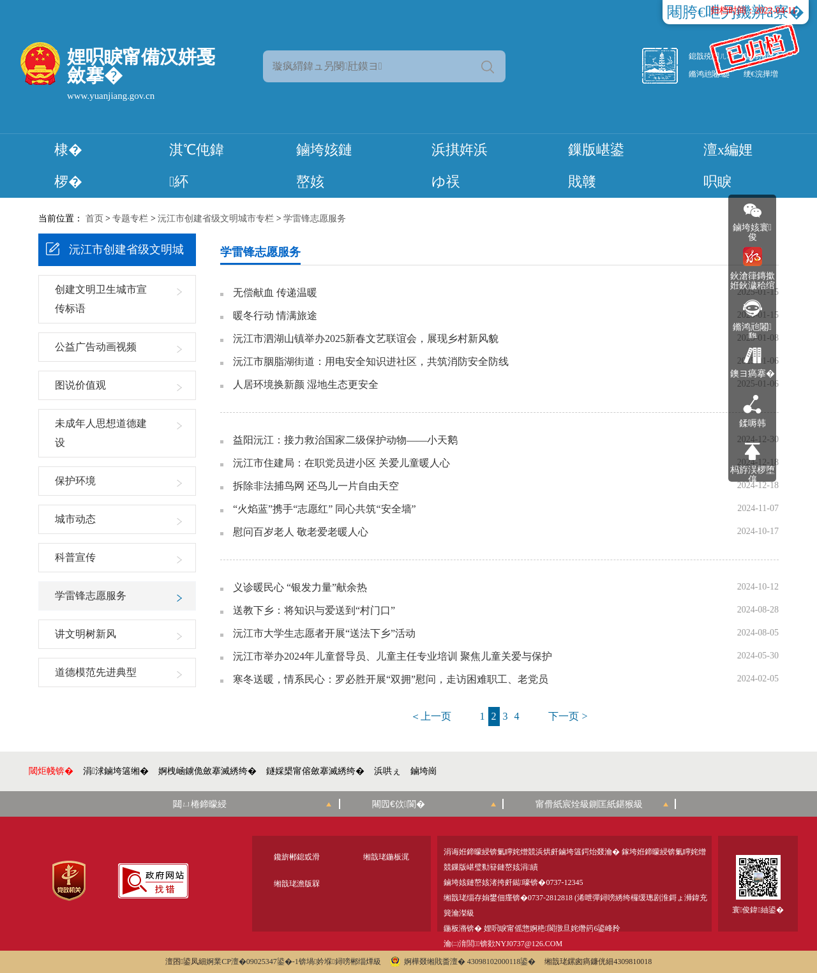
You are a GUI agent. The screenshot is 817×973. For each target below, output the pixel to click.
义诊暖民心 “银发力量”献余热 (300, 588)
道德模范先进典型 (96, 672)
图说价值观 (80, 385)
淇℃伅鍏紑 (196, 165)
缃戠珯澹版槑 (297, 883)
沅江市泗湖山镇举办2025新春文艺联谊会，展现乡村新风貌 (365, 339)
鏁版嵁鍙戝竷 (596, 165)
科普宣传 (75, 557)
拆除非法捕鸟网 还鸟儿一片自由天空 (316, 486)
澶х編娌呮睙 (728, 165)
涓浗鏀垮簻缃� (116, 771)
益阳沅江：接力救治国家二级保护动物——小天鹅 (345, 440)
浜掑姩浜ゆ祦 (459, 165)
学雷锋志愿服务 (314, 218)
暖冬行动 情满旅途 (275, 316)
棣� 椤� (68, 165)
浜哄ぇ (387, 771)
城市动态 (75, 519)
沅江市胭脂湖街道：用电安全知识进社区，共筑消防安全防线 (371, 362)
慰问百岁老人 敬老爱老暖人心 (300, 532)
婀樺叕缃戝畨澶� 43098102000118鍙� (463, 961)
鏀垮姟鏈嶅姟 (324, 165)
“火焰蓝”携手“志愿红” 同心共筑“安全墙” (324, 509)
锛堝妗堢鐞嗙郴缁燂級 (340, 961)
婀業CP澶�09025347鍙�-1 (252, 961)
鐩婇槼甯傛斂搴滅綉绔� (315, 771)
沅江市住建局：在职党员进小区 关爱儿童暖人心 (341, 463)
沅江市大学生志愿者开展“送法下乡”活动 (324, 633)
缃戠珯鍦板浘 (386, 856)
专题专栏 (130, 218)
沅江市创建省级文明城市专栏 (216, 218)
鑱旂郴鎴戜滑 (297, 856)
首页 (94, 218)
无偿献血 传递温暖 (275, 293)
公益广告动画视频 (96, 346)
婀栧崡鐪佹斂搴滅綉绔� (207, 771)
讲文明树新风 (85, 633)
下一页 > (567, 716)
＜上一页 (430, 716)
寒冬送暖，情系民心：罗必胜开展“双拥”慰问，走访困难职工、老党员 (390, 679)
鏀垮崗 (423, 771)
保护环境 (75, 480)
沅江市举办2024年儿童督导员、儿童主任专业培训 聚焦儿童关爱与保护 (392, 656)
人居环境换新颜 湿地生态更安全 (306, 385)
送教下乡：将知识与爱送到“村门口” (314, 610)
